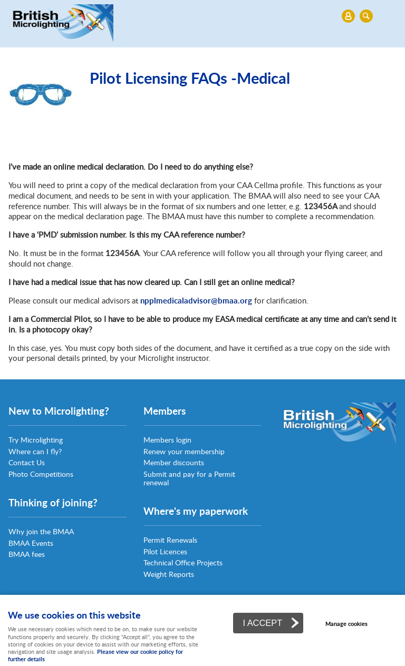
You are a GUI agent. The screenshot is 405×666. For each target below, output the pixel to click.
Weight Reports (168, 574)
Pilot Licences (165, 551)
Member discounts (173, 462)
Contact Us (26, 462)
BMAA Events (30, 543)
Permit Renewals (170, 540)
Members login (167, 440)
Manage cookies (346, 624)
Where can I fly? (35, 451)
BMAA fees (26, 554)
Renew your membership (184, 451)
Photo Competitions (40, 474)
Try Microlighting (35, 440)
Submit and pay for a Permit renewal (189, 478)
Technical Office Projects (183, 562)
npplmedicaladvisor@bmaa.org (196, 300)
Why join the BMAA (41, 531)
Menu (200, 16)
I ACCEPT (262, 623)
